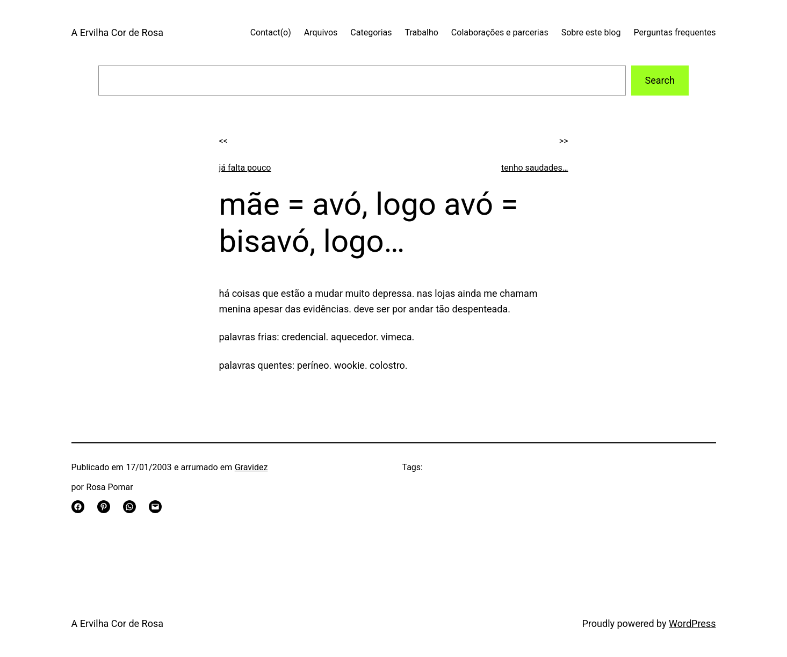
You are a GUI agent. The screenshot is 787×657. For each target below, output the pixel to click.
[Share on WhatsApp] (129, 506)
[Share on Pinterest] (103, 506)
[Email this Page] (155, 506)
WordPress (692, 623)
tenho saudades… (534, 168)
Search (660, 80)
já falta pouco (245, 168)
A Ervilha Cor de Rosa (117, 32)
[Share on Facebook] (77, 506)
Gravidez (251, 467)
